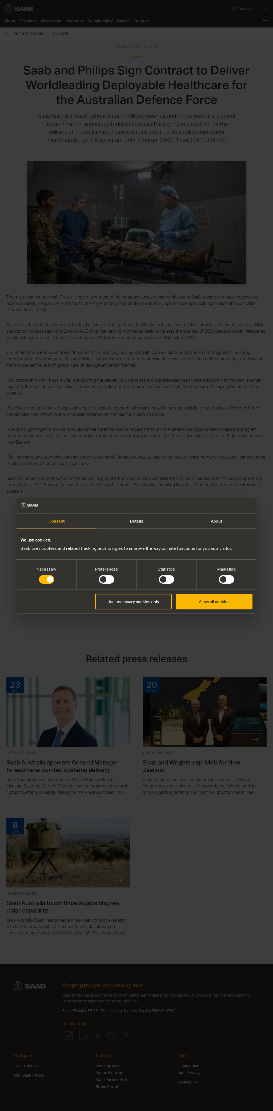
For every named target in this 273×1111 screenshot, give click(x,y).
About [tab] (216, 521)
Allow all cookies (214, 601)
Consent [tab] (57, 521)
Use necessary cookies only (133, 601)
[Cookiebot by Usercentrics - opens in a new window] (229, 505)
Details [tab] (136, 521)
